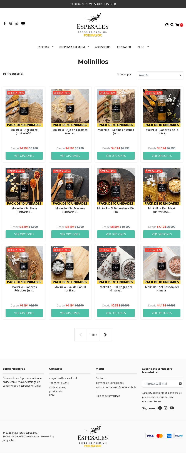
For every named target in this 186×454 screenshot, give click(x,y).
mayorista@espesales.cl (63, 379)
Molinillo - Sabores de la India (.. (162, 132)
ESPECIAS (43, 48)
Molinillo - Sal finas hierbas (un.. (116, 132)
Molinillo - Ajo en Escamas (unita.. (70, 132)
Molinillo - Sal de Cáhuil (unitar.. (70, 290)
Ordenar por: (124, 75)
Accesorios (102, 48)
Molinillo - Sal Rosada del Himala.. (162, 290)
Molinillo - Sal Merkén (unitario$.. (70, 211)
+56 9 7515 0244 (59, 384)
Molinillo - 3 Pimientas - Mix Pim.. (116, 211)
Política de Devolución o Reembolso (116, 390)
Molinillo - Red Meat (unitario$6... (161, 211)
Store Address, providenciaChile (57, 392)
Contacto (124, 48)
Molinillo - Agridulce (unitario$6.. (24, 132)
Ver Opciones (24, 157)
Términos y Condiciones (110, 384)
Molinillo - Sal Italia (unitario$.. (24, 211)
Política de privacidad (108, 397)
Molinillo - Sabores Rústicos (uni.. (24, 290)
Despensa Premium (72, 48)
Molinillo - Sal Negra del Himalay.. (116, 290)
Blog (140, 48)
